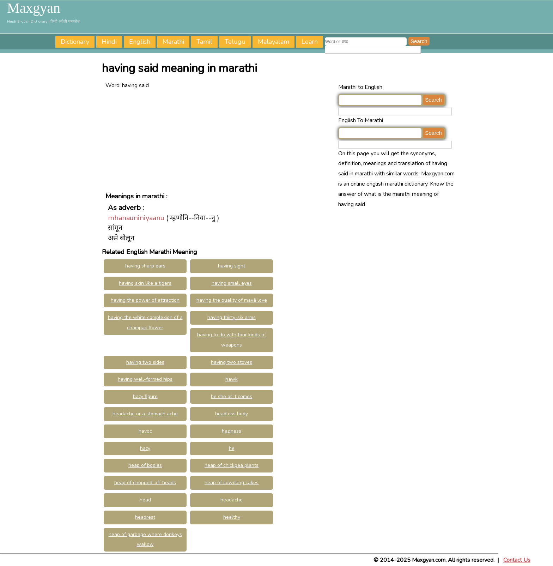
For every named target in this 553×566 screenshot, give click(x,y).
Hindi (109, 41)
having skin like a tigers (145, 283)
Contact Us (516, 560)
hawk (231, 379)
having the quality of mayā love (231, 300)
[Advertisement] (220, 140)
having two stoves (231, 362)
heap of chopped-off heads (145, 482)
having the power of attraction (145, 300)
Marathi (173, 41)
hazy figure (145, 396)
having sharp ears (145, 266)
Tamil (204, 41)
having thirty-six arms (231, 317)
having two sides (145, 362)
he (232, 448)
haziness (231, 431)
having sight (231, 266)
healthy (231, 517)
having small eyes (232, 283)
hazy (145, 448)
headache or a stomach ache (145, 413)
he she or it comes (231, 396)
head (145, 499)
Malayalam (273, 41)
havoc (145, 431)
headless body (231, 413)
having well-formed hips (145, 379)
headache (231, 499)
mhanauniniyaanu (136, 218)
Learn (310, 41)
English (139, 41)
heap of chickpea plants (232, 465)
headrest (145, 517)
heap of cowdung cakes (232, 482)
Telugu (235, 41)
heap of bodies (145, 465)
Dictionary (75, 41)
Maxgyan (33, 8)
